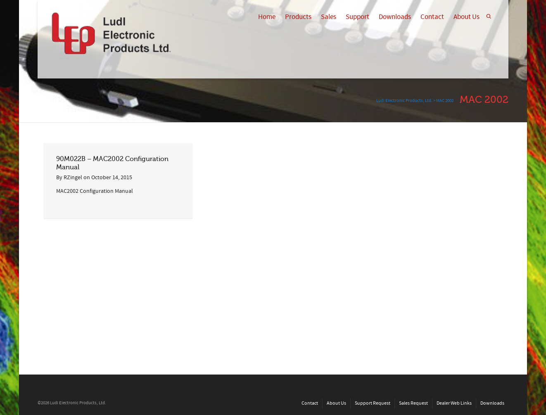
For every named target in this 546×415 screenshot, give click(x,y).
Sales (328, 16)
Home (266, 16)
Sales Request (413, 403)
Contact (432, 16)
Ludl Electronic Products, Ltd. (404, 101)
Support (357, 16)
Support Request (372, 403)
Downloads (395, 16)
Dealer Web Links (454, 403)
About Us (466, 16)
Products (298, 16)
